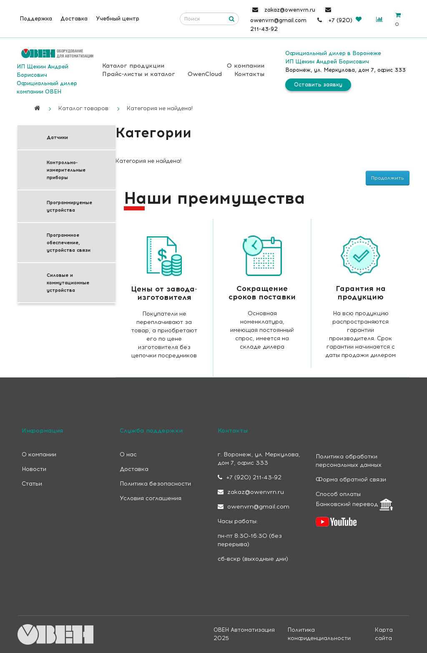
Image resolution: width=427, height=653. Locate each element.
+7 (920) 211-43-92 (249, 477)
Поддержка (36, 18)
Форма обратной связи (351, 479)
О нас (128, 454)
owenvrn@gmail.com (253, 506)
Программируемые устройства (69, 206)
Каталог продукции (133, 65)
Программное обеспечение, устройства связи (68, 242)
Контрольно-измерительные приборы (66, 169)
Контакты (249, 74)
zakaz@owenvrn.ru (251, 492)
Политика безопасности (155, 483)
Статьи (32, 483)
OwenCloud (205, 74)
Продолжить (387, 178)
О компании (245, 65)
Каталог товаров (83, 108)
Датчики (57, 137)
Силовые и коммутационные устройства (68, 282)
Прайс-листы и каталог (138, 74)
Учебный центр (117, 18)
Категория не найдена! (160, 108)
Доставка (74, 18)
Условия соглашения (150, 498)
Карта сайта (384, 634)
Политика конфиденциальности (319, 634)
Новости (34, 469)
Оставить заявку (318, 84)
